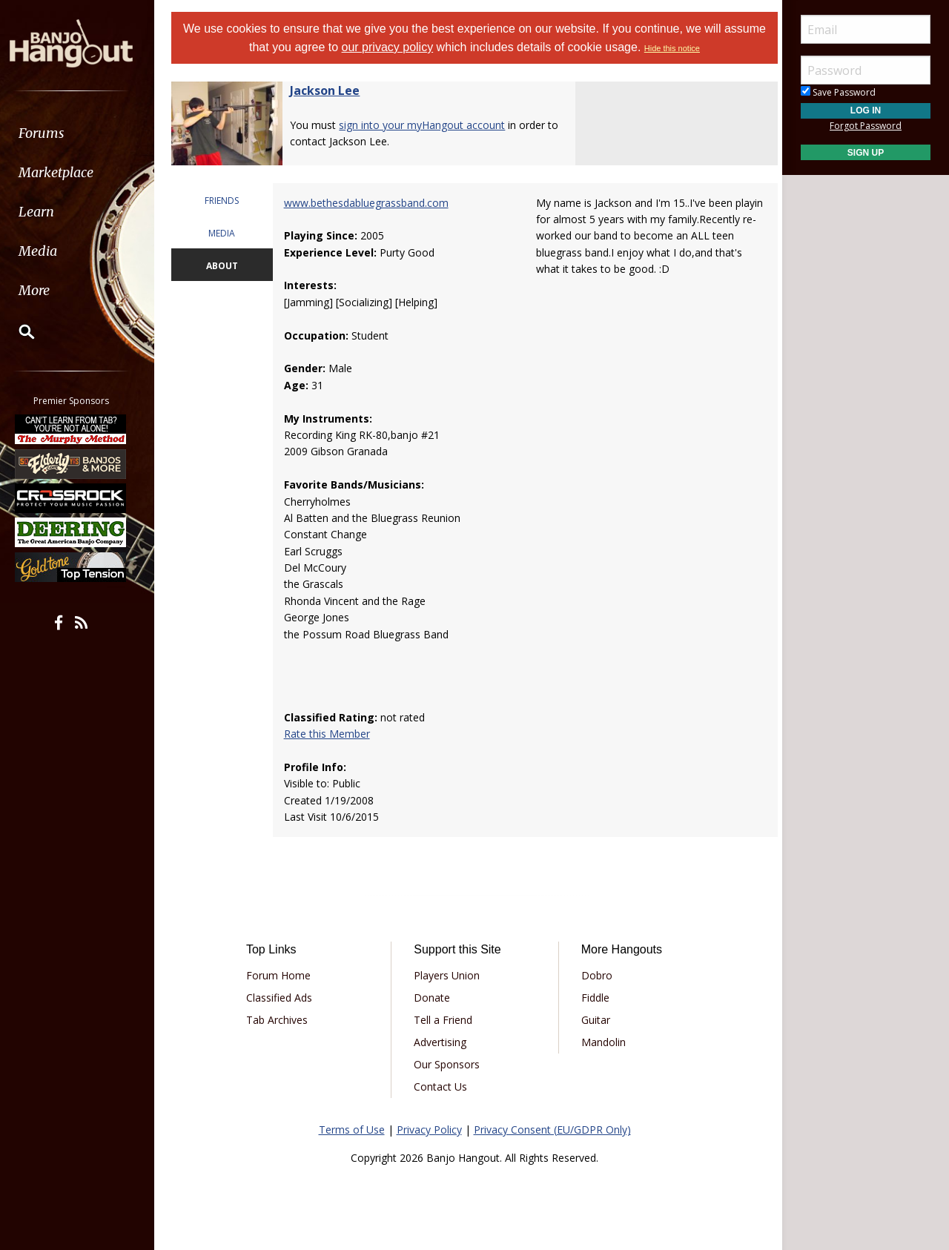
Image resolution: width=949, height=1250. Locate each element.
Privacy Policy (429, 1129)
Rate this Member (331, 734)
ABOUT (227, 265)
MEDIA (227, 233)
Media (50, 250)
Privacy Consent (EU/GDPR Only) (552, 1129)
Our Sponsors (449, 1064)
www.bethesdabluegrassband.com (370, 203)
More (46, 290)
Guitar (593, 1020)
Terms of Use (352, 1129)
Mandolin (601, 1042)
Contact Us (442, 1086)
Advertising (442, 1042)
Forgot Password (866, 125)
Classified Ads (284, 998)
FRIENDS (228, 200)
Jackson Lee (331, 90)
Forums (54, 133)
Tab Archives (282, 1020)
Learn (49, 211)
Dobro (594, 975)
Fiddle (593, 998)
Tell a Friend (445, 1020)
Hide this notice (694, 48)
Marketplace (68, 172)
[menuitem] (83, 133)
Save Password (838, 92)
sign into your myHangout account (428, 125)
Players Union (449, 975)
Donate (434, 998)
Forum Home (283, 975)
